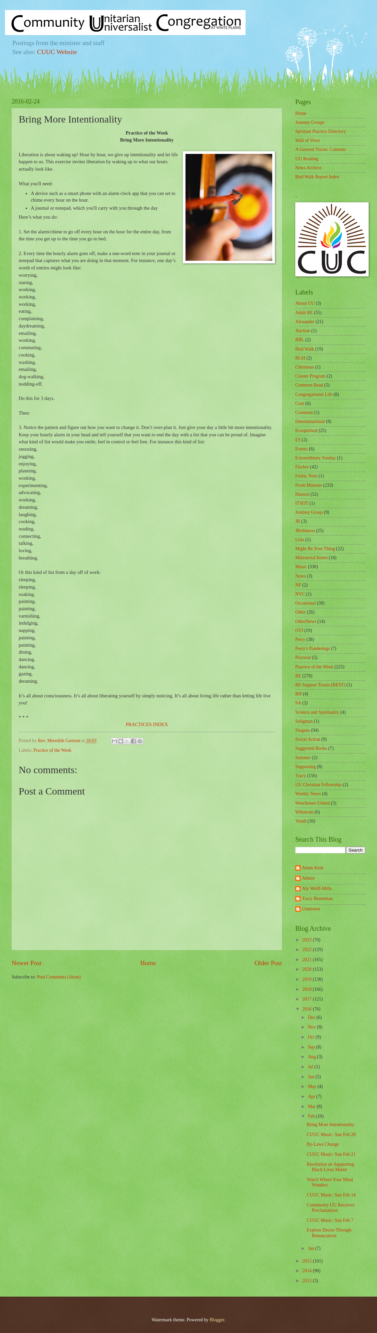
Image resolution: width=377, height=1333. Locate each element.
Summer (303, 757)
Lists (299, 539)
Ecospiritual (306, 430)
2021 (307, 959)
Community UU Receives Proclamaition (330, 1207)
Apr (312, 1096)
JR (297, 521)
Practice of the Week (52, 750)
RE (298, 675)
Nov (312, 1027)
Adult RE (304, 312)
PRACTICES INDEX (147, 724)
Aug (312, 1056)
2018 (307, 989)
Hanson (302, 494)
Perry (300, 639)
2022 (307, 949)
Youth (300, 821)
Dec (312, 1017)
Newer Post (27, 962)
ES (298, 439)
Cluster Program (310, 376)
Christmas (304, 367)
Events (301, 448)
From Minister (308, 485)
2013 (307, 1280)
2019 (307, 979)
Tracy (300, 775)
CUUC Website (57, 51)
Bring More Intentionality (330, 1124)
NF (298, 585)
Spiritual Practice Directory (320, 131)
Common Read (309, 385)
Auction (302, 330)
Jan (311, 1248)
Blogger (217, 1319)
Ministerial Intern (311, 557)
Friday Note (306, 475)
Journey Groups (310, 122)
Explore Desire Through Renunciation (329, 1233)
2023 (307, 939)
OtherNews (305, 621)
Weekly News (308, 793)
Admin (308, 878)
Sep (312, 1047)
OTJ (299, 630)
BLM (300, 358)
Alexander (304, 321)
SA (298, 702)
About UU (305, 303)
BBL (299, 339)
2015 (307, 1261)
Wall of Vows (307, 140)
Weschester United (312, 803)
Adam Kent (312, 867)
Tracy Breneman (317, 898)
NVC (300, 594)
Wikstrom (304, 812)
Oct (312, 1037)
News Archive (308, 167)
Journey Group (309, 512)
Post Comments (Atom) (59, 976)
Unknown (311, 908)
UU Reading (306, 158)
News (300, 576)
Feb (312, 1116)
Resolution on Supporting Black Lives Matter (330, 1167)
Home (148, 962)
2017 (307, 999)
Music (301, 566)
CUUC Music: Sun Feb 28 (331, 1134)
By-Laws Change (323, 1144)
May (313, 1086)
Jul (311, 1066)
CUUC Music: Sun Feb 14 (331, 1194)
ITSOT (301, 503)
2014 (307, 1270)
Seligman (304, 721)
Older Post (268, 962)
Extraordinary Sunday (315, 457)
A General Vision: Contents (320, 149)
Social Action (307, 739)
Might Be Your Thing (315, 548)
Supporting (305, 766)
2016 (307, 1009)
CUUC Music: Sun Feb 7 (330, 1220)
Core (299, 403)
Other (300, 612)
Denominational (310, 421)
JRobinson (305, 530)
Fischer (302, 466)
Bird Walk (304, 349)
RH (298, 693)
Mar (312, 1106)
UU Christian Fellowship (318, 784)
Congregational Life (314, 394)
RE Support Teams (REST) (320, 684)
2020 (307, 969)
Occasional (305, 603)
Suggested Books (311, 748)
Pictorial (303, 657)
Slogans (302, 730)
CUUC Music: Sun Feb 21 (331, 1154)
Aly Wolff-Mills (317, 888)
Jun (312, 1076)
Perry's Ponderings (312, 648)
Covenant (304, 412)
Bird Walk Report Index (317, 176)
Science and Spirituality (317, 712)
